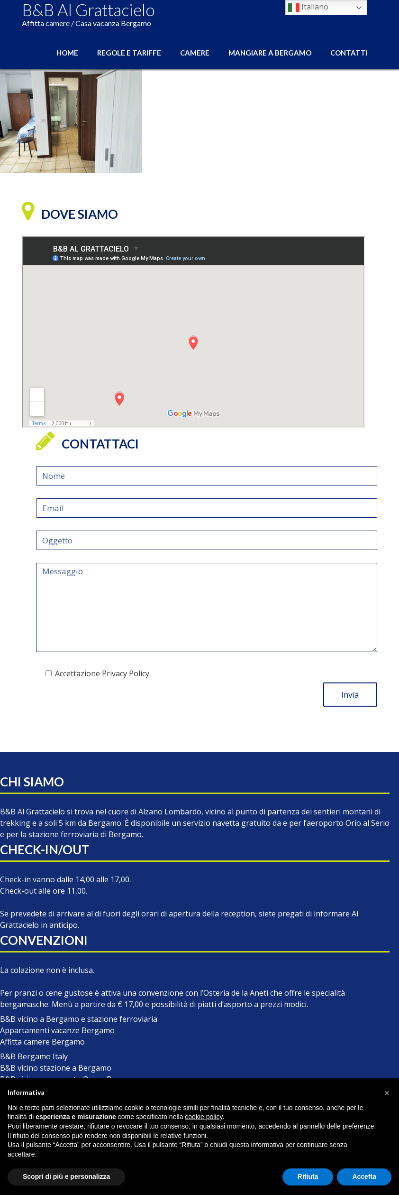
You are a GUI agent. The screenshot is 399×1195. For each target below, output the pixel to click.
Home (67, 52)
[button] (386, 1093)
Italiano (308, 7)
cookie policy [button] (203, 1116)
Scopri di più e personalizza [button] (66, 1176)
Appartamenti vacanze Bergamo (57, 1030)
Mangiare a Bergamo (269, 52)
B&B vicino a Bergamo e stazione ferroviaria (78, 1019)
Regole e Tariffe (129, 52)
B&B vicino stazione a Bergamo (55, 1068)
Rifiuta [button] (308, 1176)
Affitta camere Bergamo (42, 1041)
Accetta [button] (364, 1176)
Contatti (349, 52)
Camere (194, 52)
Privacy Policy (125, 673)
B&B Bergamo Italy (34, 1056)
